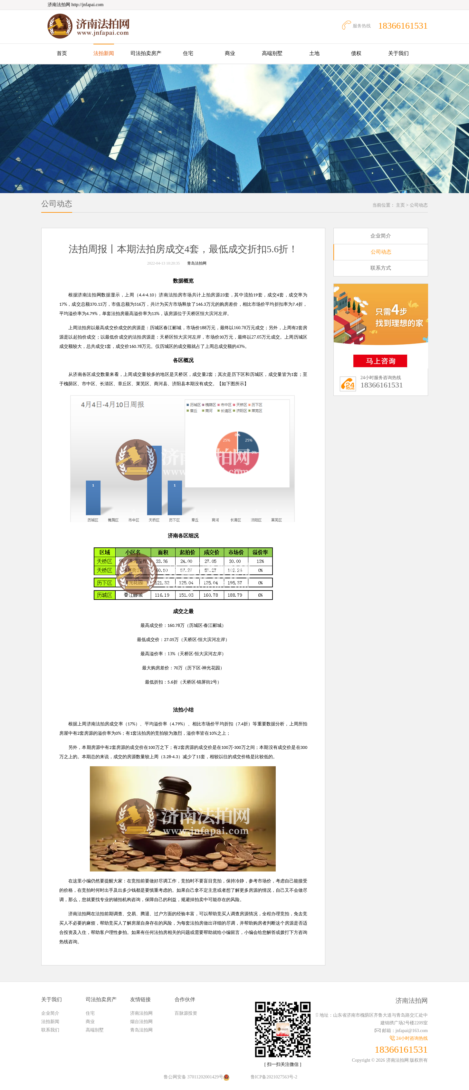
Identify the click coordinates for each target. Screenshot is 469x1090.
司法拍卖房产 (145, 53)
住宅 (188, 53)
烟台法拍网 (141, 1021)
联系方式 (380, 268)
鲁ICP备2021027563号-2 (274, 1077)
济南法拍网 (141, 1013)
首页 (62, 53)
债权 (356, 53)
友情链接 (140, 999)
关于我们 (398, 53)
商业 (230, 53)
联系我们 (50, 1030)
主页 (400, 205)
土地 (314, 53)
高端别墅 (272, 53)
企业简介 (380, 235)
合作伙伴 (185, 999)
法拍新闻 (103, 53)
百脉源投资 (186, 1013)
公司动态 (419, 205)
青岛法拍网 (196, 263)
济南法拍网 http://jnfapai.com (75, 4)
